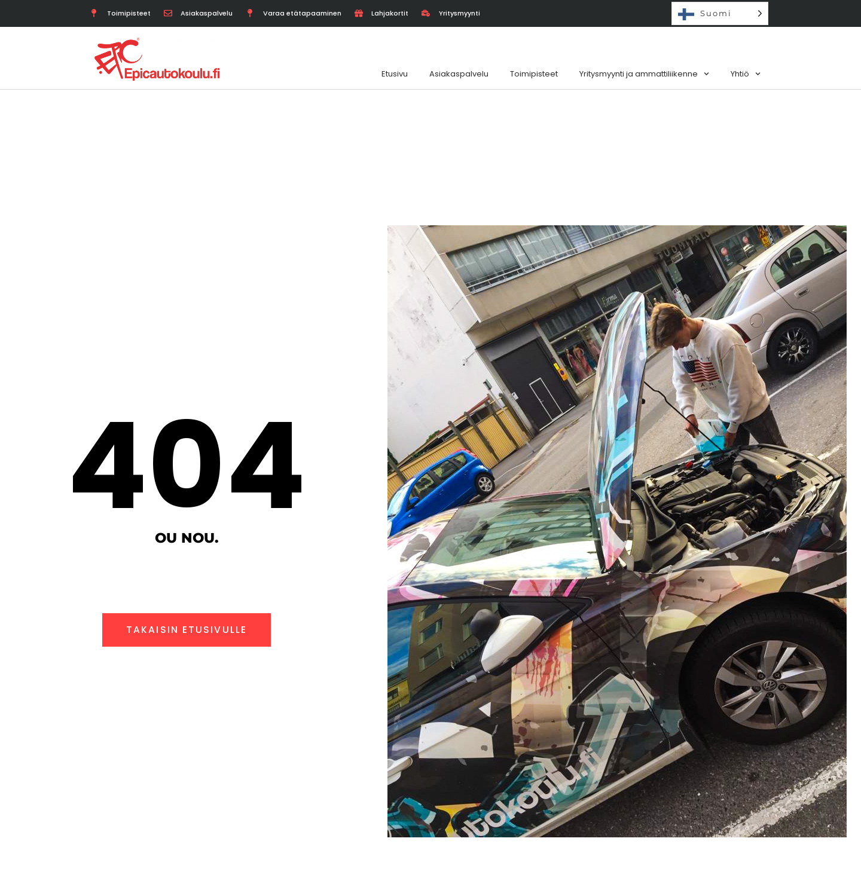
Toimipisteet (534, 73)
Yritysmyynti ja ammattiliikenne (644, 73)
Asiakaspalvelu (458, 73)
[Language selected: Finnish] (719, 13)
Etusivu (394, 73)
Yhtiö (746, 73)
